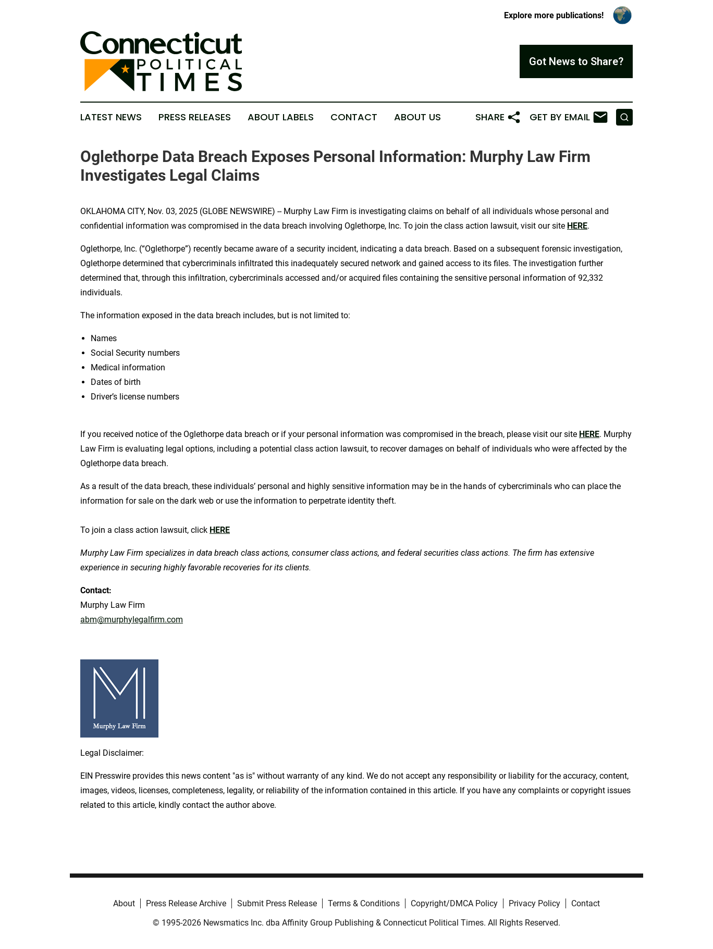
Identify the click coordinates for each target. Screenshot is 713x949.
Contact (353, 117)
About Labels (281, 117)
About (124, 903)
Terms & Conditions (364, 903)
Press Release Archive (186, 903)
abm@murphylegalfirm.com (131, 620)
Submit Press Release (277, 903)
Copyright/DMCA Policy (454, 903)
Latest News (111, 117)
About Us (417, 117)
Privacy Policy (534, 903)
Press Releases (194, 117)
